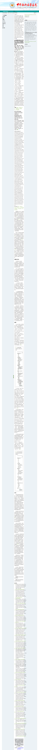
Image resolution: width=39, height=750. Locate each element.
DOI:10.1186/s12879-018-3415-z (20, 700)
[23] (14, 729)
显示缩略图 (5, 15)
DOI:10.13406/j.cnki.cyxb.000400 (20, 659)
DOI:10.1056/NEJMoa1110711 (20, 615)
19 (15, 249)
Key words (4, 22)
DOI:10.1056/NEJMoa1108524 (20, 609)
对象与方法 (4, 23)
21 (19, 540)
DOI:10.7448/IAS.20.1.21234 (20, 706)
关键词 (3, 19)
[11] (14, 648)
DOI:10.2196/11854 (18, 679)
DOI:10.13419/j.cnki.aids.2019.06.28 (21, 672)
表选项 (20, 385)
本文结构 (3, 16)
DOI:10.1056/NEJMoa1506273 (21, 603)
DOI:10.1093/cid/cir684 (20, 711)
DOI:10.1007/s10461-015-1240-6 (21, 692)
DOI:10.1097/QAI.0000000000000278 (21, 718)
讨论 (3, 26)
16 (22, 239)
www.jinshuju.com (17, 57)
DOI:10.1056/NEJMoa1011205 (20, 589)
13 (21, 239)
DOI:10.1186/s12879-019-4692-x (21, 736)
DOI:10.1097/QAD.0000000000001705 (21, 723)
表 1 (21, 344)
